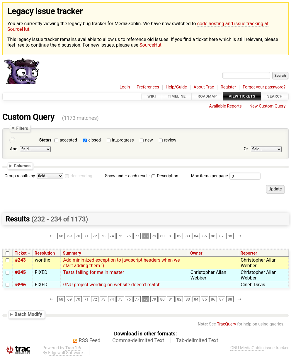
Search (275, 96)
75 (120, 236)
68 (61, 236)
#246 (20, 284)
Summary (72, 253)
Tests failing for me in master (93, 272)
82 (179, 236)
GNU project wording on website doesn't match (111, 284)
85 (204, 236)
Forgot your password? (264, 87)
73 (103, 236)
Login (125, 87)
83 (188, 236)
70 (78, 236)
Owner (196, 253)
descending (81, 175)
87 (221, 236)
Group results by (19, 175)
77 (137, 236)
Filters (22, 128)
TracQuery (226, 324)
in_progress (123, 140)
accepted (68, 140)
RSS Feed (90, 340)
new (149, 140)
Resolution (45, 253)
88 (230, 236)
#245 (20, 272)
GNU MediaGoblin (247, 347)
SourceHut (150, 45)
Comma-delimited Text (138, 340)
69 (69, 236)
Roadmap (207, 96)
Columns (22, 165)
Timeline (177, 96)
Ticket (20, 253)
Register (228, 87)
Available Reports (225, 106)
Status (45, 140)
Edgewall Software (65, 352)
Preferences (148, 87)
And (13, 149)
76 (128, 236)
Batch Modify (28, 314)
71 (86, 236)
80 (162, 236)
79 (154, 236)
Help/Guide (176, 87)
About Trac (204, 87)
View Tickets (242, 96)
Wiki (151, 96)
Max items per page (209, 175)
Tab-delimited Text (197, 340)
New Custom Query (267, 106)
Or (246, 149)
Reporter (249, 253)
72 (95, 236)
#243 (20, 260)
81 (171, 236)
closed (94, 140)
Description (165, 175)
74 (112, 236)
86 (213, 236)
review (170, 140)
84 (196, 236)
